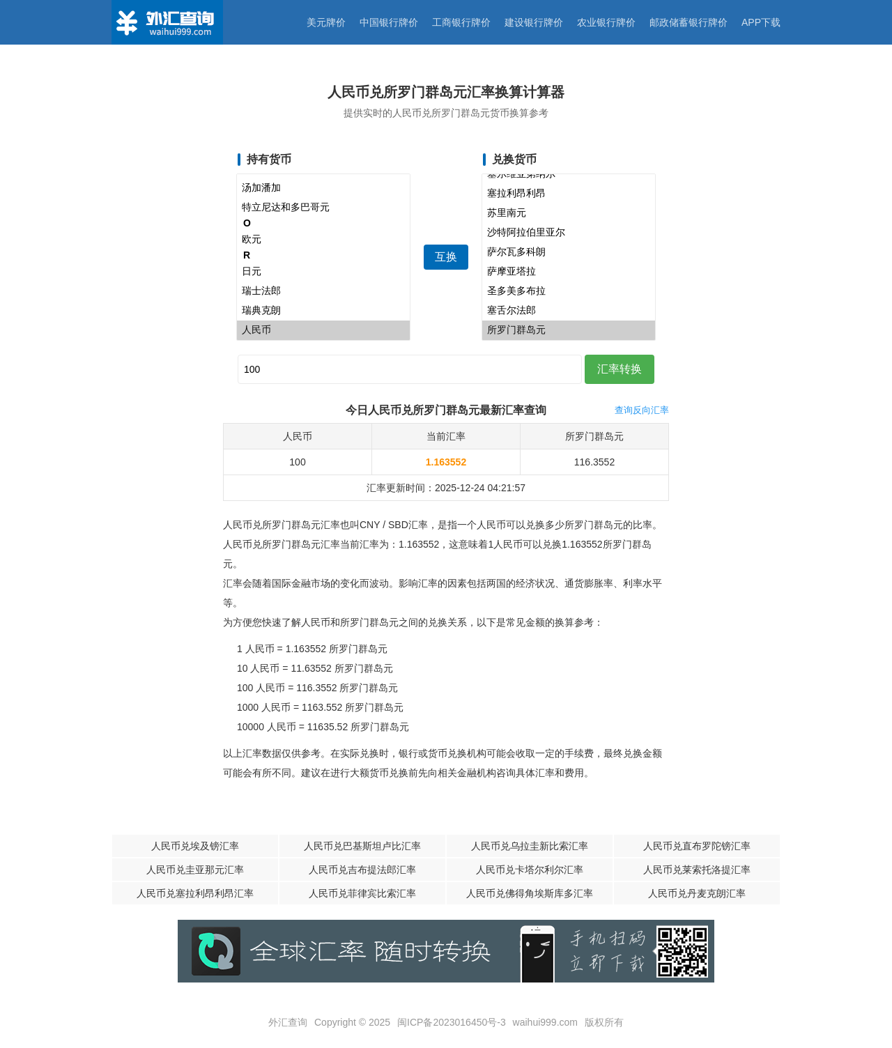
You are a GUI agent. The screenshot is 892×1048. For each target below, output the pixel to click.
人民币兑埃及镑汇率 (195, 846)
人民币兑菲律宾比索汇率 (362, 893)
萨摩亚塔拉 (568, 272)
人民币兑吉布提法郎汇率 (362, 869)
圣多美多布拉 (568, 291)
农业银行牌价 (606, 22)
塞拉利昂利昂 (568, 193)
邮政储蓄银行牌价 (688, 22)
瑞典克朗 (323, 311)
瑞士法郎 (323, 291)
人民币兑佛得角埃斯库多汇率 (529, 893)
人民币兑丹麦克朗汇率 (697, 893)
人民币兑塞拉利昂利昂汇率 (195, 893)
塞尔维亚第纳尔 (568, 174)
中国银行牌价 (389, 22)
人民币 (323, 330)
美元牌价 (326, 22)
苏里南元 (568, 213)
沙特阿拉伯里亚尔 (568, 232)
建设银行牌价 (534, 22)
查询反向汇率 (642, 410)
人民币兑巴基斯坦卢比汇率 (362, 846)
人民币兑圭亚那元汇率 (195, 869)
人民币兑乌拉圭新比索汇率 (529, 846)
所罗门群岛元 (568, 330)
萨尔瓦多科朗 (568, 252)
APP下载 (760, 22)
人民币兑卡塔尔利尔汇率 (529, 869)
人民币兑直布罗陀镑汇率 (697, 846)
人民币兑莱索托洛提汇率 (697, 869)
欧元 (323, 239)
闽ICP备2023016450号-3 (451, 1022)
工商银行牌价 (461, 22)
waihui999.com (545, 1022)
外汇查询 (287, 1022)
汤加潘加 (323, 188)
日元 (323, 272)
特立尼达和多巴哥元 (323, 207)
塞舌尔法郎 (568, 311)
